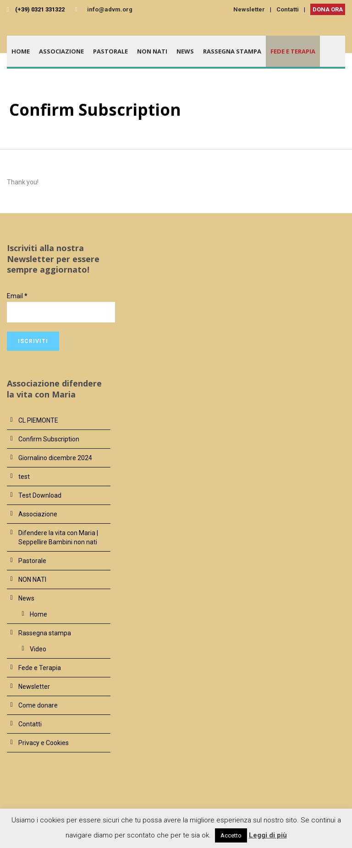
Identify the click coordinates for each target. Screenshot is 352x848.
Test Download (39, 495)
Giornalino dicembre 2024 (55, 458)
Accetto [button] (231, 835)
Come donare (38, 705)
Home (20, 51)
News (185, 51)
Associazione (61, 51)
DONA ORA (328, 9)
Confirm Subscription (48, 439)
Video (38, 649)
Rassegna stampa (232, 51)
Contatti (287, 9)
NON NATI (152, 51)
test (24, 476)
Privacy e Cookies (43, 742)
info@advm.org (109, 9)
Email (17, 296)
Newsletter (249, 9)
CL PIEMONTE (38, 420)
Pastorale (110, 51)
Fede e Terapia (292, 51)
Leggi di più (268, 835)
